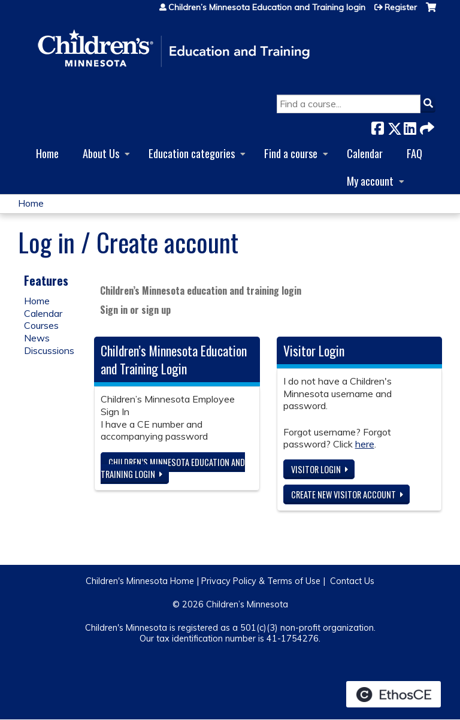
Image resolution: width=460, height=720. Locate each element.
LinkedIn (410, 126)
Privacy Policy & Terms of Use (260, 581)
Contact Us (352, 581)
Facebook (377, 126)
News (37, 338)
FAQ (414, 153)
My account (370, 181)
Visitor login (316, 469)
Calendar (365, 153)
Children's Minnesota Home (140, 581)
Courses (41, 325)
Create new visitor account (343, 494)
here (364, 444)
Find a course (290, 153)
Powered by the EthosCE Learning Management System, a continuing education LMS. (393, 694)
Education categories (192, 153)
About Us (101, 153)
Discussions (49, 350)
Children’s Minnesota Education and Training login (266, 7)
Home (47, 153)
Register (401, 7)
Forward (426, 126)
